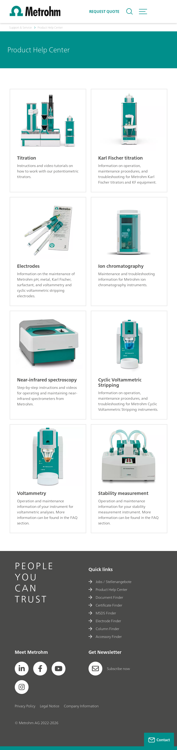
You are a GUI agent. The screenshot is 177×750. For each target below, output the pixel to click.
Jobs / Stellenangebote (109, 581)
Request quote (104, 11)
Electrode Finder (104, 621)
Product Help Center (107, 589)
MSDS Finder (102, 613)
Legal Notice (49, 706)
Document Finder (105, 597)
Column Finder (103, 628)
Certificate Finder (105, 605)
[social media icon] (22, 669)
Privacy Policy (25, 706)
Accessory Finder (105, 636)
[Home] (35, 15)
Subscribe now (109, 669)
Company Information (81, 706)
